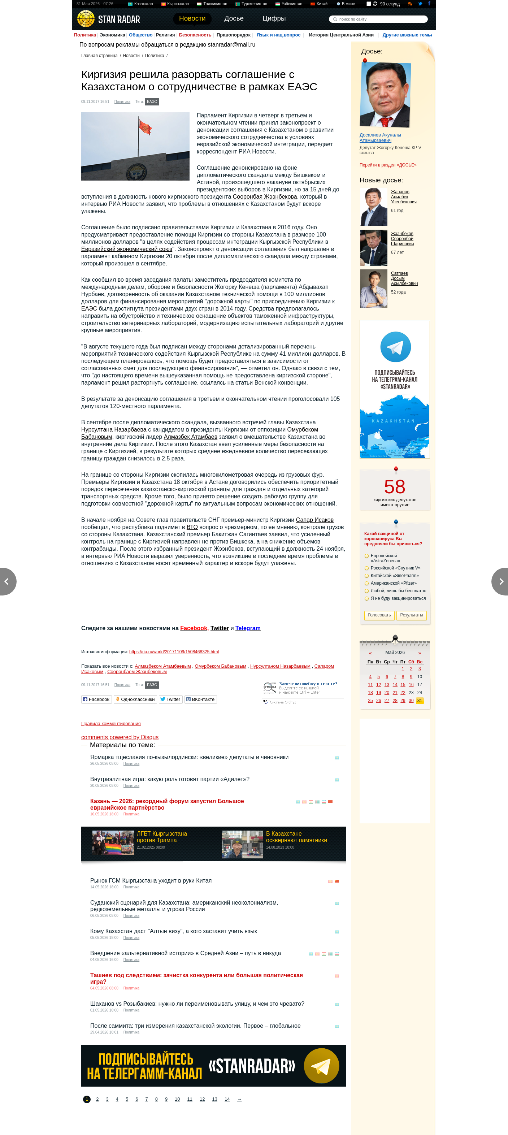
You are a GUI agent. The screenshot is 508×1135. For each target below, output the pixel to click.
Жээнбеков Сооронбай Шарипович (402, 238)
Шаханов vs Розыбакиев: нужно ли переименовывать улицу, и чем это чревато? (197, 1004)
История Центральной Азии (341, 35)
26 (378, 700)
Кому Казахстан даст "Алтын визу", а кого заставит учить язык (173, 931)
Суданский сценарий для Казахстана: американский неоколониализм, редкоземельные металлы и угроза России (184, 906)
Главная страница (99, 55)
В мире (348, 3)
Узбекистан (292, 3)
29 (402, 700)
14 (227, 1099)
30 (411, 700)
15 (402, 684)
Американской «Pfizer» (394, 583)
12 (202, 1099)
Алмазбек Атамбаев (191, 437)
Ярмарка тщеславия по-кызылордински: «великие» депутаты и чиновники (189, 757)
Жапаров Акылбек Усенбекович (404, 196)
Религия (165, 35)
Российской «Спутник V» (396, 568)
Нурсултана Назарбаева (114, 429)
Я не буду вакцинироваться (398, 598)
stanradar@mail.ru (232, 45)
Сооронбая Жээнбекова (265, 197)
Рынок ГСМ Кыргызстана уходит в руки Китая (151, 881)
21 (395, 692)
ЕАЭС (152, 102)
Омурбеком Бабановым (221, 666)
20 (387, 692)
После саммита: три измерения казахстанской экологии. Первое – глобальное (195, 1026)
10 (177, 1099)
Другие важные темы (407, 35)
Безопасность (195, 35)
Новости (131, 55)
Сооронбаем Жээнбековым (137, 671)
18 (370, 692)
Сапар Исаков (315, 520)
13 (214, 1099)
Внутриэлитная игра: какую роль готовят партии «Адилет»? (169, 779)
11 (189, 1099)
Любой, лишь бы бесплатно (398, 590)
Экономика (112, 35)
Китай (322, 3)
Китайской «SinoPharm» (395, 575)
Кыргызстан (178, 3)
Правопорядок (234, 35)
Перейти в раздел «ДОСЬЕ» (388, 165)
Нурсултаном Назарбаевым (280, 666)
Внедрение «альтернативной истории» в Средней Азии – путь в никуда (185, 953)
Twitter (219, 628)
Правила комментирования (111, 723)
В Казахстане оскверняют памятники (296, 837)
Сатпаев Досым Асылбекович (404, 278)
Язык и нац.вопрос (279, 35)
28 (395, 700)
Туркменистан (254, 3)
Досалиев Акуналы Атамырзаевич (380, 137)
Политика (85, 35)
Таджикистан (215, 3)
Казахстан (143, 3)
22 (402, 692)
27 (387, 700)
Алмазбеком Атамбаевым (163, 666)
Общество (141, 35)
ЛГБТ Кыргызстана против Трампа (162, 837)
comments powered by (120, 737)
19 (378, 692)
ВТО (192, 527)
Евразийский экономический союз (126, 249)
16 (411, 684)
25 (370, 700)
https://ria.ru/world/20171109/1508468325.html (174, 651)
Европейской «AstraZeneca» (385, 558)
